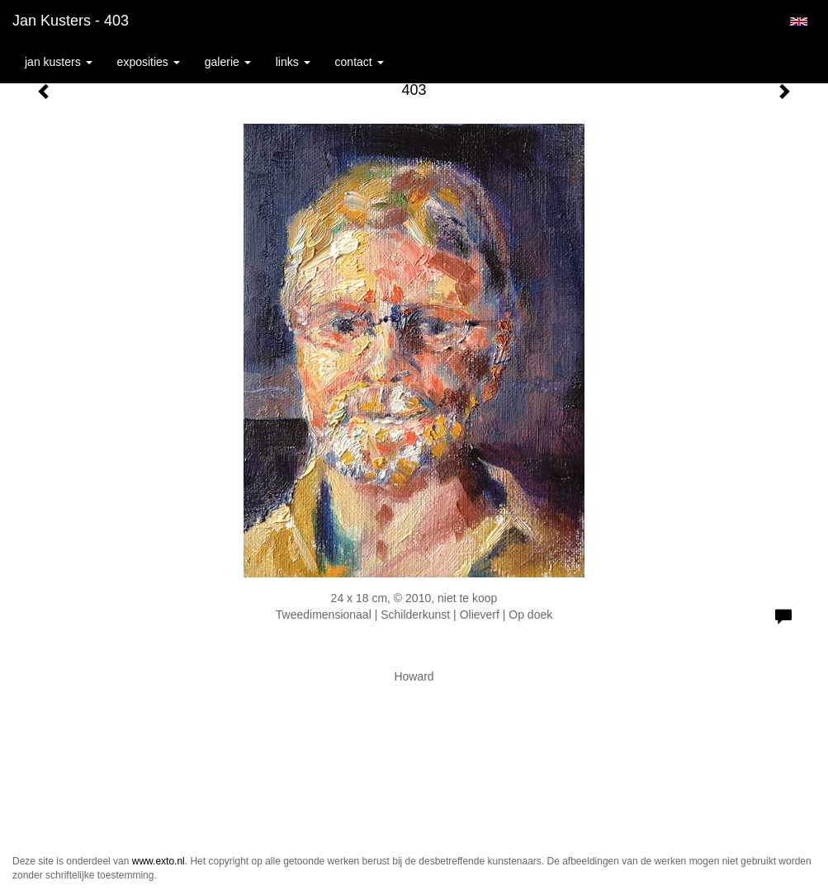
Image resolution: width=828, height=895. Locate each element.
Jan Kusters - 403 (70, 20)
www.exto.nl (158, 861)
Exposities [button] (148, 61)
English (798, 21)
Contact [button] (359, 61)
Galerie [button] (228, 61)
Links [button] (293, 61)
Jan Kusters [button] (58, 61)
